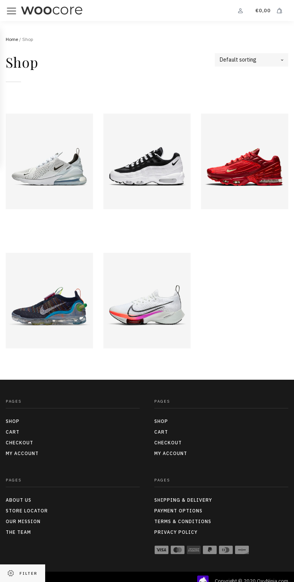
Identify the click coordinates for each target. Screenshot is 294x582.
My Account (22, 453)
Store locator (27, 511)
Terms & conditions (182, 521)
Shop (13, 421)
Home (12, 39)
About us (18, 500)
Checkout (19, 442)
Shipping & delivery (183, 500)
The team (18, 532)
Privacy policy (176, 532)
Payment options (178, 511)
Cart (13, 432)
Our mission (23, 521)
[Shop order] (251, 60)
